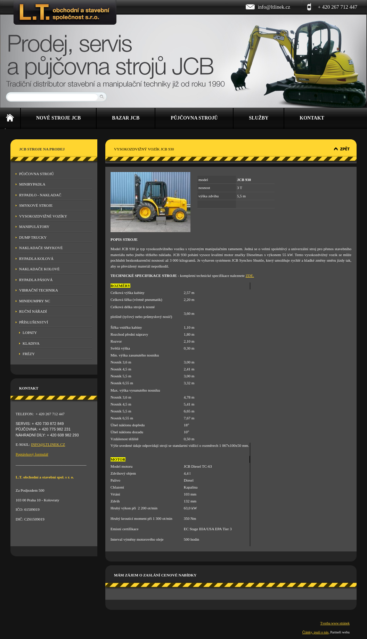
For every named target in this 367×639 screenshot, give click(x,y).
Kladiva (31, 343)
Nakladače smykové (41, 248)
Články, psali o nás (315, 632)
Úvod (10, 118)
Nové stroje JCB (58, 118)
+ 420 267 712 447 (337, 7)
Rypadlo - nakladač (40, 195)
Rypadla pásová (36, 280)
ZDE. (250, 275)
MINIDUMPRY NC (34, 301)
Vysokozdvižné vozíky (43, 216)
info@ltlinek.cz (274, 7)
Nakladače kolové (39, 269)
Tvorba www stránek (335, 623)
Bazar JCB (125, 118)
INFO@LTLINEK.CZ (48, 444)
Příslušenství (33, 322)
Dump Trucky (33, 237)
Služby (258, 118)
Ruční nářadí (33, 311)
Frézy (29, 354)
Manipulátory (34, 226)
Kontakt (312, 118)
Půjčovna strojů (36, 174)
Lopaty (30, 332)
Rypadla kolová (36, 258)
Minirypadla (32, 184)
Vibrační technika (38, 290)
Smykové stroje (35, 205)
